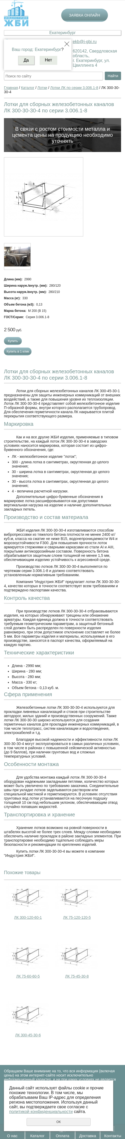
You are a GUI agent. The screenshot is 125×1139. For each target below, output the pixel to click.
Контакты (112, 1135)
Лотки (42, 88)
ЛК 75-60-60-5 (28, 976)
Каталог (37, 1135)
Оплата (62, 1135)
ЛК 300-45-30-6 (28, 1035)
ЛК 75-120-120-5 (77, 917)
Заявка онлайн (84, 15)
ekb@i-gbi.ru (85, 41)
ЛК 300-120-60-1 (28, 917)
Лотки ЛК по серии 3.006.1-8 (74, 88)
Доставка (87, 1135)
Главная (11, 88)
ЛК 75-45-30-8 (77, 976)
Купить (13, 341)
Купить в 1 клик (18, 351)
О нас (12, 1135)
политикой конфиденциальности (41, 1111)
